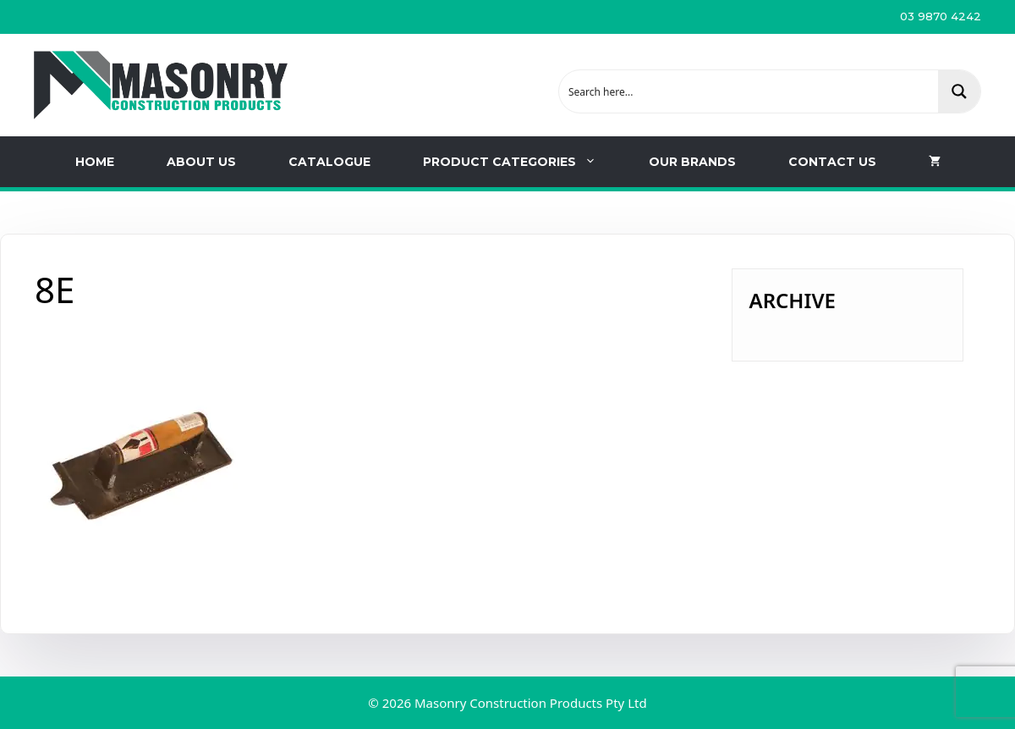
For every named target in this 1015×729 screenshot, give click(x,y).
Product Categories (523, 161)
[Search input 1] (749, 91)
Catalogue (329, 161)
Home (94, 161)
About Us (201, 161)
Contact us (832, 161)
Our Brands (692, 161)
